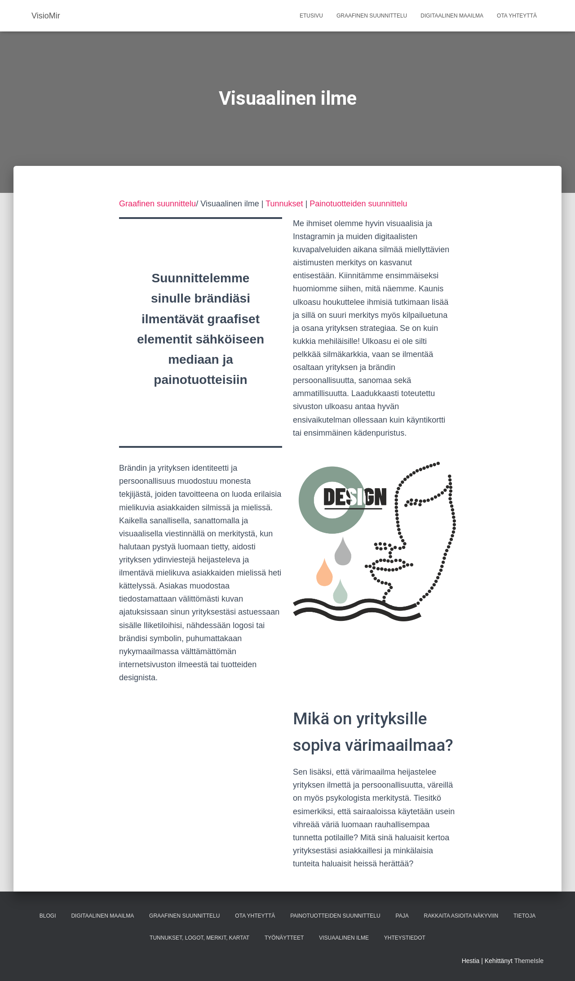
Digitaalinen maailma (451, 16)
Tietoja (524, 916)
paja (402, 916)
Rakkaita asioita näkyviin (461, 916)
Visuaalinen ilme (344, 938)
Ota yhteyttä (517, 16)
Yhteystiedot (404, 938)
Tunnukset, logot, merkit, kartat (199, 938)
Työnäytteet (284, 938)
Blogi (48, 916)
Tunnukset (284, 203)
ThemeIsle (529, 960)
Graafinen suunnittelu (371, 16)
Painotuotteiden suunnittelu (358, 203)
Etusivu (311, 16)
